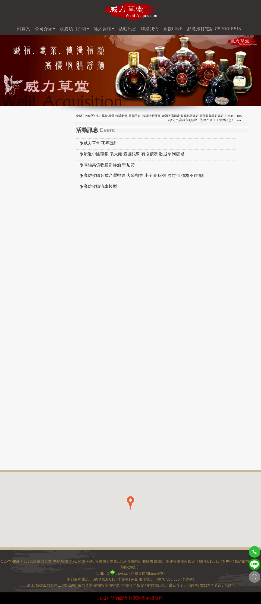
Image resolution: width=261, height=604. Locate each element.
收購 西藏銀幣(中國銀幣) (36, 266)
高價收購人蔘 (27, 386)
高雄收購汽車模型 (100, 186)
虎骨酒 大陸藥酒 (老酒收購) (38, 151)
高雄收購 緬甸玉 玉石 (33, 420)
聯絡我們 (150, 28)
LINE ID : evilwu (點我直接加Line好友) (130, 573)
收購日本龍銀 (27, 251)
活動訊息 (127, 28)
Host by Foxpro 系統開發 (147, 590)
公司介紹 (44, 28)
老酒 (124, 585)
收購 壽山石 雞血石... (33, 405)
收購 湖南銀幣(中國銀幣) (36, 335)
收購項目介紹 (73, 28)
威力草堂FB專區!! (100, 143)
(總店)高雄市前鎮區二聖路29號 (50, 585)
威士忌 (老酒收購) (31, 136)
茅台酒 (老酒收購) (31, 165)
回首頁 (23, 28)
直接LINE (173, 28)
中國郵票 (23, 191)
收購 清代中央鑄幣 (31, 259)
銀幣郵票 (204, 585)
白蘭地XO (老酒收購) (33, 129)
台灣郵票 (23, 184)
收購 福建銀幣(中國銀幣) (36, 287)
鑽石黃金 (176, 585)
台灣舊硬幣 (25, 199)
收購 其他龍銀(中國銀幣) (36, 343)
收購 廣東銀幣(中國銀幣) (36, 321)
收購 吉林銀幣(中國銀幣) (36, 307)
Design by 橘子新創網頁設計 (116, 590)
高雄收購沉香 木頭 (31, 412)
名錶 (217, 585)
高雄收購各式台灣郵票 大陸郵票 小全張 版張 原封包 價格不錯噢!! (144, 175)
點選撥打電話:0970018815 (214, 28)
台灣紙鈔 (23, 206)
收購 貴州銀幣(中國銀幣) (36, 314)
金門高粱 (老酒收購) (32, 143)
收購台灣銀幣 (27, 280)
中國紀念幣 (25, 225)
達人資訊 (102, 28)
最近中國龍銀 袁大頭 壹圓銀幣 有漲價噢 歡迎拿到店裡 (134, 154)
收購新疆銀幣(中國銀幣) (36, 273)
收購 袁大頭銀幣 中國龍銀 (37, 244)
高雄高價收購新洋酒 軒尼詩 (109, 165)
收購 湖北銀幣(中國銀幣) (36, 328)
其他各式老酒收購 (31, 158)
